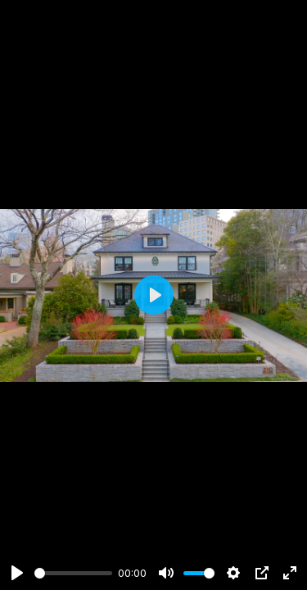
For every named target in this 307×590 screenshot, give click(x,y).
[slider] (73, 573)
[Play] (17, 573)
